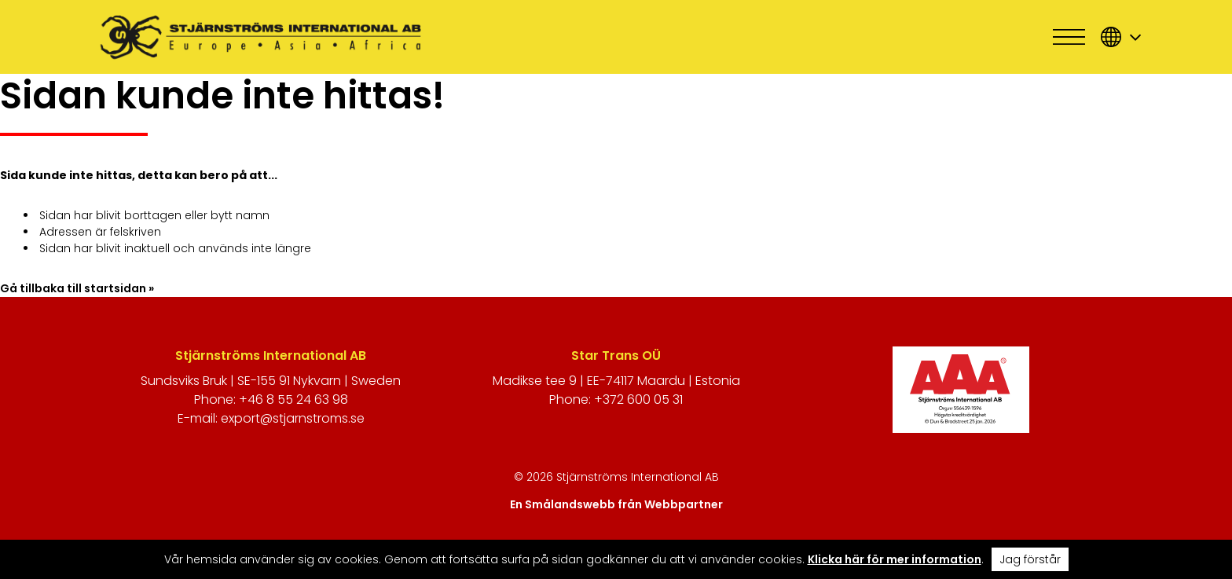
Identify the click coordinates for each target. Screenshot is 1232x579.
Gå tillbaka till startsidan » (77, 288)
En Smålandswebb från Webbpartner (616, 504)
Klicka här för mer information (894, 559)
